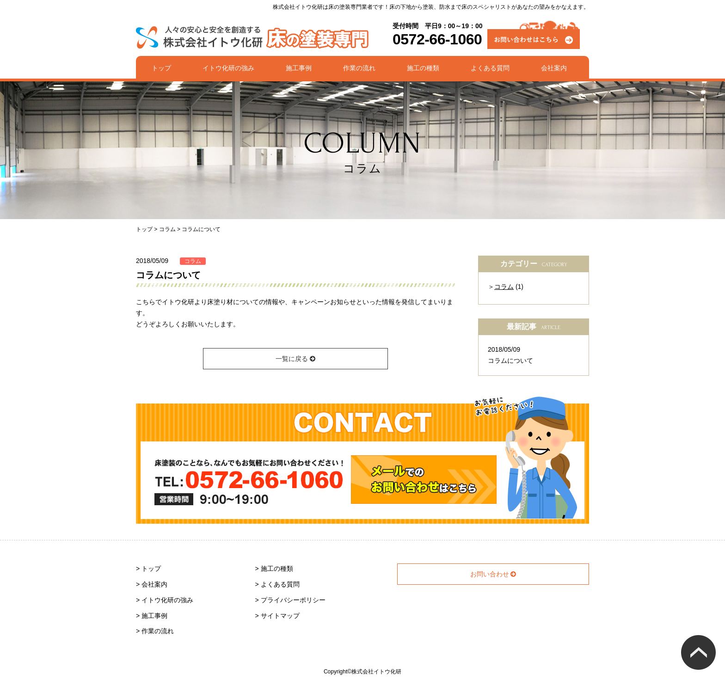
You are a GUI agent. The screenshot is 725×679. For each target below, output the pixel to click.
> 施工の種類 (274, 568)
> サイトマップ (277, 615)
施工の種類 (423, 68)
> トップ (148, 568)
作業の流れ (359, 68)
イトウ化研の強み (228, 68)
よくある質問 (490, 68)
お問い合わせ (493, 574)
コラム (192, 261)
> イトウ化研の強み (164, 600)
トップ (161, 68)
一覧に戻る (295, 358)
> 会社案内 (151, 584)
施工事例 (299, 68)
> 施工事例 (151, 615)
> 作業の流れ (155, 631)
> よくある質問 (277, 584)
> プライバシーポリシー (290, 600)
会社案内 (554, 68)
